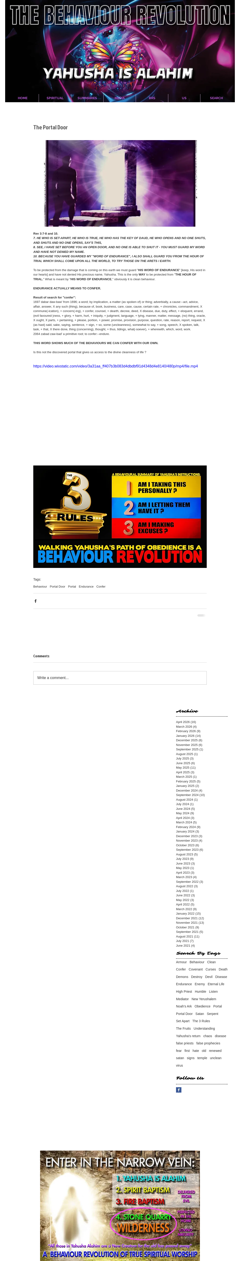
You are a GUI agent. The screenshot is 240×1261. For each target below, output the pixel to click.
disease (220, 1036)
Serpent (212, 1014)
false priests (185, 1043)
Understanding (204, 1028)
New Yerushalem (203, 999)
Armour (181, 962)
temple (202, 1058)
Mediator (182, 999)
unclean (215, 1058)
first (187, 1051)
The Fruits (183, 1028)
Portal (72, 586)
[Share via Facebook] (35, 601)
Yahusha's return (188, 1036)
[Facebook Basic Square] (178, 1090)
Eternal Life (216, 984)
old (204, 1051)
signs (191, 1058)
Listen (213, 991)
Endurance (86, 586)
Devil (208, 977)
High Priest (184, 991)
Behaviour (40, 586)
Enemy (200, 984)
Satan (199, 1014)
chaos (207, 1036)
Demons (182, 977)
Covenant (196, 969)
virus (179, 1065)
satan (180, 1058)
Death (223, 969)
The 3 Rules (201, 1021)
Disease (221, 977)
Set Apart (183, 1021)
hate (196, 1051)
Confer (100, 586)
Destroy (196, 977)
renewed (215, 1051)
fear (179, 1051)
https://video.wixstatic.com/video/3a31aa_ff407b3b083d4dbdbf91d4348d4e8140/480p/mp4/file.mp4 (115, 366)
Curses (211, 969)
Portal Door (57, 586)
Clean (211, 962)
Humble (200, 991)
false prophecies (208, 1043)
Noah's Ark (184, 1006)
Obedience (202, 1006)
